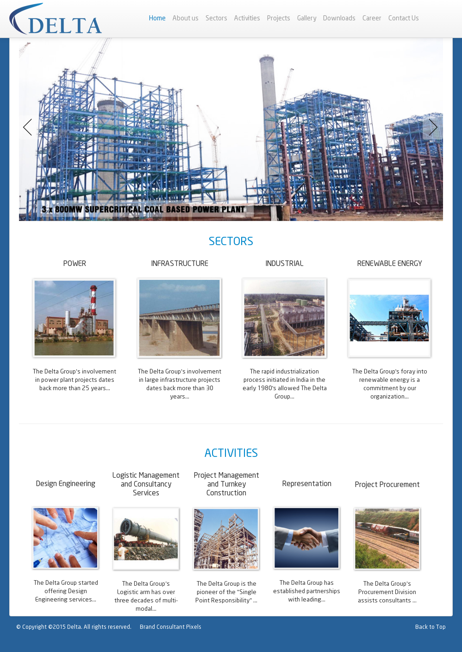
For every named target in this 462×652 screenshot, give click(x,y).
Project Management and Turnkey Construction (226, 484)
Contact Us (403, 18)
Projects (278, 18)
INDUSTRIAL (284, 263)
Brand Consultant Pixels (170, 627)
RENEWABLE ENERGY (389, 263)
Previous (31, 127)
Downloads (339, 18)
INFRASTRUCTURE (179, 263)
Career (371, 18)
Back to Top (430, 627)
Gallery (306, 18)
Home (157, 18)
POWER (74, 263)
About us (186, 18)
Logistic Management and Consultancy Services (146, 484)
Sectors (216, 18)
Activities (247, 18)
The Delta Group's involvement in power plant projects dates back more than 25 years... (74, 380)
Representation (306, 484)
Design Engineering (65, 484)
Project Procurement (387, 484)
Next (431, 127)
